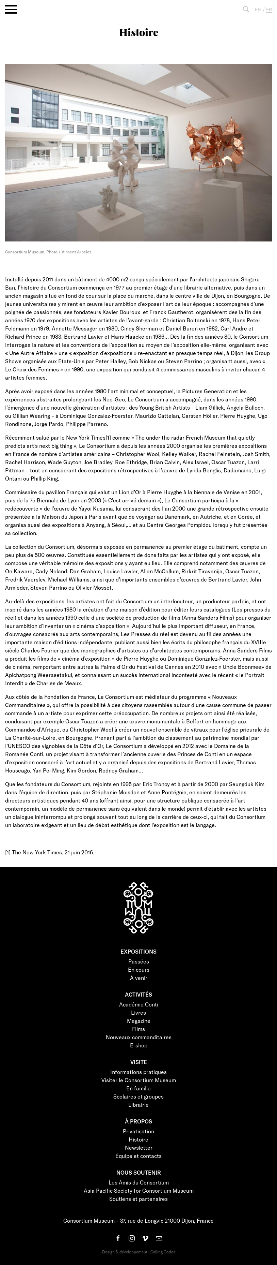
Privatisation (138, 1131)
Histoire (138, 1139)
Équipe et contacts (138, 1155)
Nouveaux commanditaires (139, 1037)
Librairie (138, 1104)
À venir (138, 977)
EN (258, 9)
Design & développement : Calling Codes (138, 1251)
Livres (138, 1012)
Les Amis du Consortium (139, 1182)
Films (138, 1029)
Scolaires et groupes (138, 1096)
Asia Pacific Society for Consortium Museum (139, 1190)
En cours (138, 969)
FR (269, 9)
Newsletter (138, 1147)
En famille (138, 1088)
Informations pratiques (138, 1072)
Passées (138, 961)
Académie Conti (138, 1004)
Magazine (138, 1020)
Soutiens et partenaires (138, 1198)
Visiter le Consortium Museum (138, 1080)
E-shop (138, 1045)
